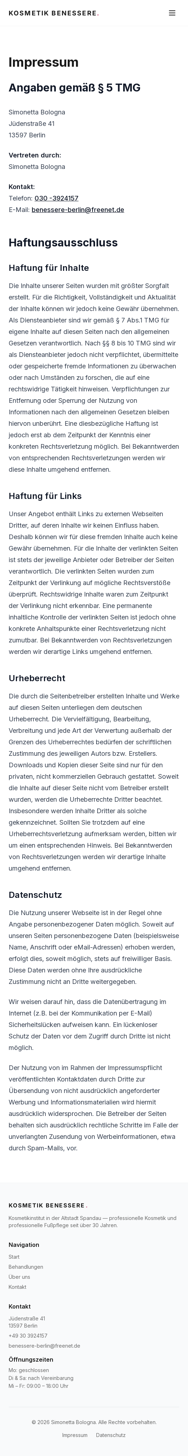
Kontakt (17, 1287)
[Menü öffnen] (172, 13)
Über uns (19, 1277)
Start (14, 1257)
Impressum (75, 1435)
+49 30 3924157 (28, 1336)
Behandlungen (26, 1267)
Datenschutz (111, 1435)
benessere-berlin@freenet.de (78, 209)
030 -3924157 (57, 198)
